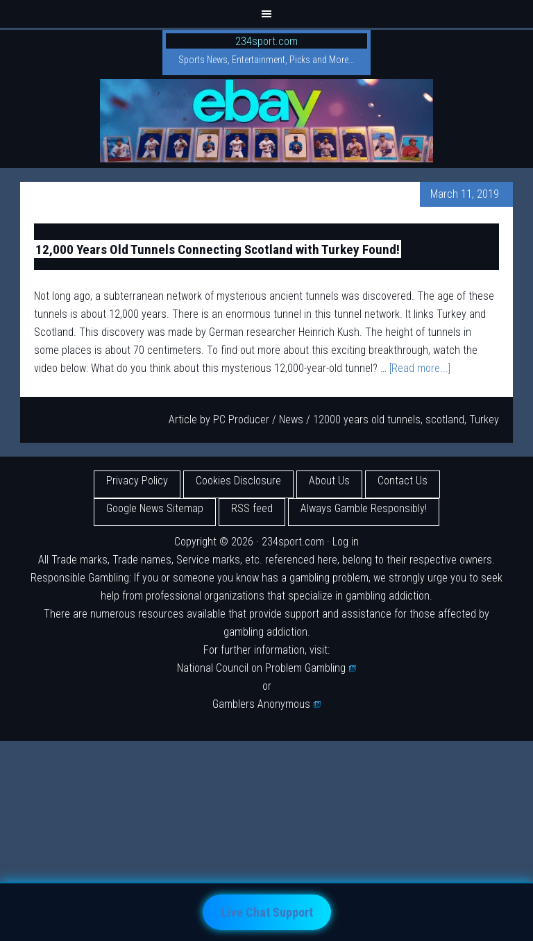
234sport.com (266, 41)
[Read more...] (419, 368)
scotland (444, 419)
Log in (345, 541)
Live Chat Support (267, 912)
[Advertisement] (266, 838)
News (291, 419)
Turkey (484, 419)
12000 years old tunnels (367, 419)
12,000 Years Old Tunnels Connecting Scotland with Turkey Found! (217, 249)
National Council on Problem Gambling (266, 668)
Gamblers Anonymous (266, 704)
